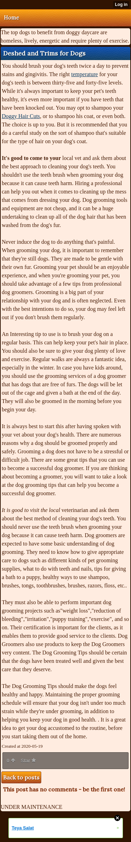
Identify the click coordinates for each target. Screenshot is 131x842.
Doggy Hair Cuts (21, 116)
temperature (84, 74)
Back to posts (21, 777)
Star (28, 760)
